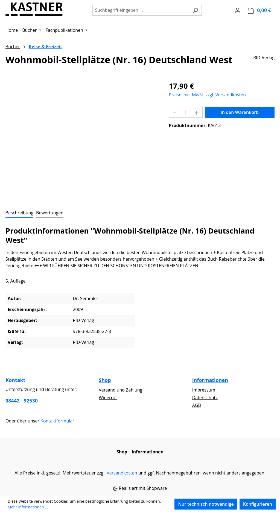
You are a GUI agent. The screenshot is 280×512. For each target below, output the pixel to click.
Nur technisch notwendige (206, 504)
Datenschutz (205, 398)
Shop (105, 380)
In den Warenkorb (240, 112)
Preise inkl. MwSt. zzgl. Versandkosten (207, 95)
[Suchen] (195, 10)
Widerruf (108, 398)
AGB (196, 405)
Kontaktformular (57, 421)
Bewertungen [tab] (49, 213)
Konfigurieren (257, 504)
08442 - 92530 (21, 400)
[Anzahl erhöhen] (197, 112)
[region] (81, 139)
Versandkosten (122, 473)
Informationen (210, 380)
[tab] (19, 213)
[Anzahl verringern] (174, 112)
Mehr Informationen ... (28, 507)
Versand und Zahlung (120, 390)
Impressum (203, 390)
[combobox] (140, 10)
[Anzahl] (186, 112)
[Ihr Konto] (237, 10)
